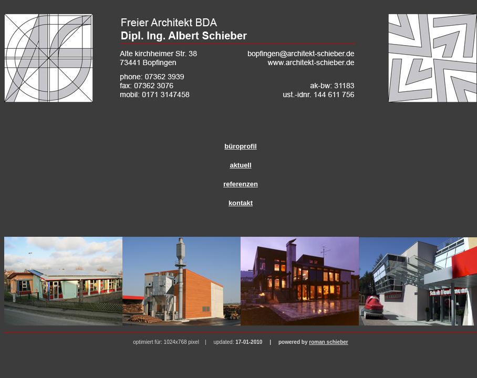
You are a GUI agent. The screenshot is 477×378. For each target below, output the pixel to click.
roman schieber (328, 342)
